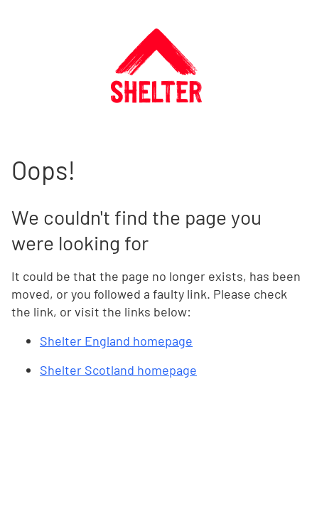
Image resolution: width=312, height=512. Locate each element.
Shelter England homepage (116, 340)
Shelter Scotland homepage (118, 370)
